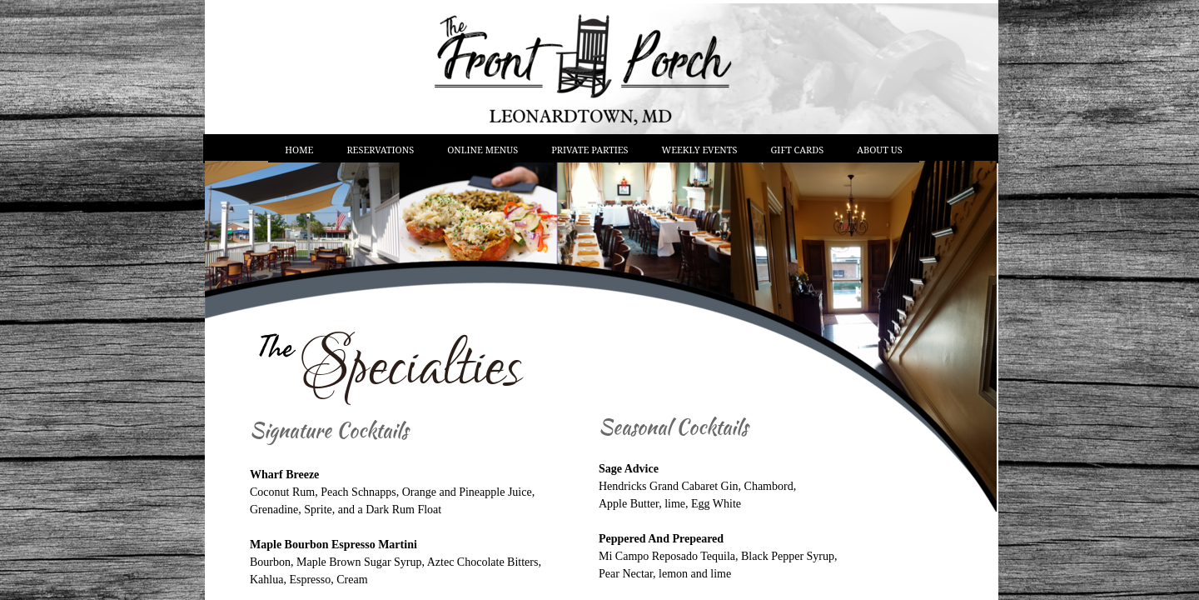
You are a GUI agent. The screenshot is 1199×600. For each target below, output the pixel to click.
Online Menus (482, 149)
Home (299, 149)
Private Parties (589, 149)
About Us (879, 149)
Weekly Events (700, 149)
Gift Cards (797, 149)
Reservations (380, 149)
